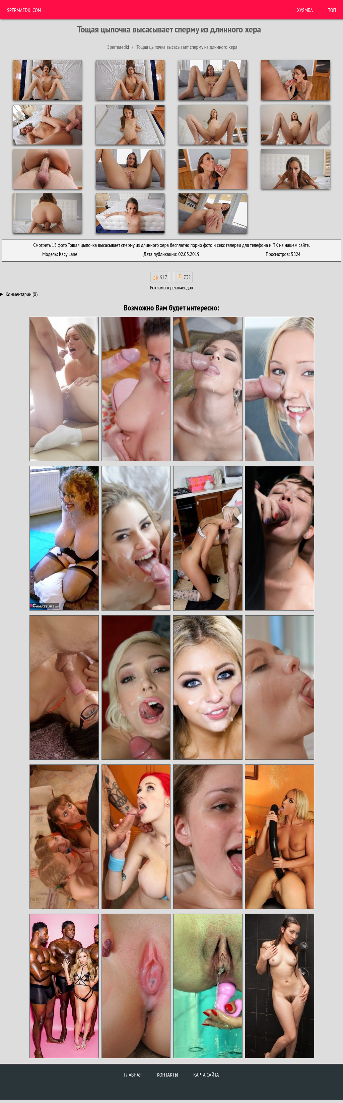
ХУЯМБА (305, 10)
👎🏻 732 (183, 277)
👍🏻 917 (159, 277)
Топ (332, 10)
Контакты (167, 1074)
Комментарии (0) (22, 294)
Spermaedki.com (24, 10)
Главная (133, 1074)
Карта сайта (206, 1074)
